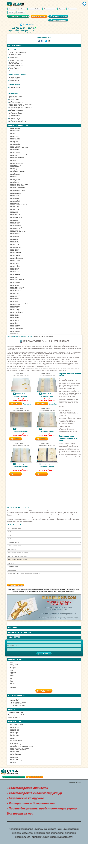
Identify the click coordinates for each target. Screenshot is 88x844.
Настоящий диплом (15, 756)
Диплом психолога (14, 271)
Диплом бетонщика (15, 138)
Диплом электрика (14, 326)
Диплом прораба (14, 269)
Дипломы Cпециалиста (15, 54)
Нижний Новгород (14, 669)
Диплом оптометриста (15, 247)
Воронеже (12, 683)
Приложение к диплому (15, 63)
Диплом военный (14, 150)
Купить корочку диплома (16, 740)
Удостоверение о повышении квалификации (20, 104)
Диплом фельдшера (15, 306)
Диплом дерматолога (15, 165)
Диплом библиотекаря (15, 139)
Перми (11, 681)
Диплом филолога (14, 309)
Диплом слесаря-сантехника (17, 279)
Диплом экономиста (15, 325)
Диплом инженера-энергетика (17, 190)
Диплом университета (15, 754)
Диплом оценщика (14, 250)
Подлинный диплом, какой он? (16, 714)
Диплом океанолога (15, 246)
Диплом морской (14, 239)
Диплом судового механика (17, 287)
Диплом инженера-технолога (17, 189)
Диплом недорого (14, 751)
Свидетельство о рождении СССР (18, 121)
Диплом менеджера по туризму (18, 231)
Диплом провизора (14, 263)
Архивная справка (14, 99)
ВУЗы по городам (39, 16)
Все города (13, 687)
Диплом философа (14, 311)
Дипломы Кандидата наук (16, 65)
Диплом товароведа (15, 295)
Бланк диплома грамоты (15, 97)
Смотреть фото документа (21, 396)
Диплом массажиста (15, 215)
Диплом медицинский (15, 225)
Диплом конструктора (15, 200)
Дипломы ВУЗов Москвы (26, 336)
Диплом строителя (14, 285)
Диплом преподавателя (16, 261)
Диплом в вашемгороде (46, 690)
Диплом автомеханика (15, 128)
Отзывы (11, 12)
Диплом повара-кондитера (16, 258)
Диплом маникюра (14, 212)
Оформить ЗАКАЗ (34, 9)
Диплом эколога (14, 323)
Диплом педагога (14, 253)
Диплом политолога (15, 260)
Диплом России (14, 732)
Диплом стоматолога (15, 284)
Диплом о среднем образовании (18, 745)
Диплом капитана (14, 198)
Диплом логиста (14, 208)
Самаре (12, 675)
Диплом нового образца (16, 737)
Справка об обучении (14, 118)
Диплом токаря (13, 296)
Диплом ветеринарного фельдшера (19, 147)
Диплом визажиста (14, 149)
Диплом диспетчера (15, 174)
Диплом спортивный (15, 282)
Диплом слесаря (14, 277)
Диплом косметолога (15, 201)
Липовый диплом (14, 759)
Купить (17, 403)
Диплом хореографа (15, 315)
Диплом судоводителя (15, 290)
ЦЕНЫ (22, 9)
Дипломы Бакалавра (14, 55)
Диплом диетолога (14, 168)
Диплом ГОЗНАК (14, 738)
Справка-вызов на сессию (16, 116)
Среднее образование (14, 84)
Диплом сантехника (15, 274)
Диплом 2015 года (14, 729)
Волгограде (12, 684)
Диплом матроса (14, 220)
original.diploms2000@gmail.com (21, 31)
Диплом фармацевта (15, 304)
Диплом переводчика (15, 255)
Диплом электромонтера (16, 330)
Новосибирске (13, 665)
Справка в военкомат (14, 115)
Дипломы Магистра (14, 57)
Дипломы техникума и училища (17, 74)
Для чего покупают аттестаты (15, 712)
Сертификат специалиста (16, 102)
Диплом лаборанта (14, 203)
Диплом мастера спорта (16, 217)
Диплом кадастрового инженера (18, 196)
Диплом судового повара (16, 288)
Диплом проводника (15, 265)
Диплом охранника (14, 249)
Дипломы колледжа (14, 80)
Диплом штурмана (14, 322)
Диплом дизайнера (14, 170)
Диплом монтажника (15, 238)
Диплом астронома (14, 136)
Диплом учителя (14, 301)
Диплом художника (14, 317)
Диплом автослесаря (15, 130)
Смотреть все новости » (14, 717)
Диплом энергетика (15, 331)
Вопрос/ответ (71, 9)
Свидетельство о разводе (16, 110)
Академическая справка (15, 96)
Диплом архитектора (15, 135)
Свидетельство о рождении (16, 112)
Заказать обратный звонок (15, 777)
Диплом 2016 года (14, 727)
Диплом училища (13, 78)
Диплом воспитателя (15, 152)
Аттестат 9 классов (14, 89)
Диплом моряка (14, 241)
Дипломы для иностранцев (16, 60)
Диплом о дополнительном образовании (20, 748)
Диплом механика (14, 236)
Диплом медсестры (15, 228)
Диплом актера (13, 133)
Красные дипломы (14, 59)
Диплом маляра (14, 211)
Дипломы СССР (13, 62)
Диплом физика (14, 307)
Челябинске (13, 672)
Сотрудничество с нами (16, 703)
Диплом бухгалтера (15, 144)
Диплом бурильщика (15, 143)
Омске (11, 673)
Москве (11, 662)
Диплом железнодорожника (17, 177)
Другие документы (13, 93)
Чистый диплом (14, 743)
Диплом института (14, 735)
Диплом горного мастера (16, 162)
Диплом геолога (14, 160)
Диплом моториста (14, 242)
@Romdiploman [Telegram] (27, 24)
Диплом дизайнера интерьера (17, 171)
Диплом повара (14, 257)
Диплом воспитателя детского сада (19, 154)
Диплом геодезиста (15, 158)
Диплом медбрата (14, 223)
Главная (9, 336)
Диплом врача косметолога (17, 157)
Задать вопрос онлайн (60, 16)
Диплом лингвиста (14, 206)
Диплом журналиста (15, 179)
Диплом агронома (14, 131)
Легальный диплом (14, 741)
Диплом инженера (14, 182)
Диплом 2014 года (14, 730)
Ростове (12, 677)
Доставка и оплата (49, 9)
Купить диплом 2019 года (16, 724)
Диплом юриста (14, 333)
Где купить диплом (14, 753)
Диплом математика (15, 219)
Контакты (20, 12)
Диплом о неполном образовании (18, 749)
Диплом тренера (14, 299)
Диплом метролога (14, 234)
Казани (11, 670)
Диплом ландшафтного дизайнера (18, 204)
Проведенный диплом (15, 733)
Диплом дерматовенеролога (17, 163)
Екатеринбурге (13, 667)
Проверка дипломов (59, 20)
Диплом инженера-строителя (17, 187)
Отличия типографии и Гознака (18, 702)
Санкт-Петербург (14, 664)
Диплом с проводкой (14, 70)
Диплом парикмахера (15, 252)
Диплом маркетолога (15, 214)
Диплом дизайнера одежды (17, 173)
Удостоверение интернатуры (16, 105)
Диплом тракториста (15, 298)
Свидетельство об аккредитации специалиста (21, 120)
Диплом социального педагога (17, 280)
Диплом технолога (14, 293)
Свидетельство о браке (15, 109)
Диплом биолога (14, 141)
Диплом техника (14, 292)
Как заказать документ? (16, 699)
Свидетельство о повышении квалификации (20, 107)
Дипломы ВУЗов (12, 49)
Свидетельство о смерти (15, 113)
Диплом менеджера (15, 230)
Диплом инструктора (15, 192)
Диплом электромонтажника (17, 328)
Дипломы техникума (14, 77)
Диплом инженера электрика (17, 185)
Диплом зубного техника (16, 181)
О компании (12, 9)
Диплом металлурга (15, 233)
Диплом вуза (13, 762)
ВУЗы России (15, 336)
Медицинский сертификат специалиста (19, 101)
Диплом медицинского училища (18, 227)
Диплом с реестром (14, 68)
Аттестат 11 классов (14, 87)
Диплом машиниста (15, 222)
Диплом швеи (13, 318)
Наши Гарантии (14, 700)
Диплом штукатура (14, 320)
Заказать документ (36, 777)
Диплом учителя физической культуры (19, 303)
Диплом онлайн (14, 757)
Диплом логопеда (14, 209)
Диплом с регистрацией (16, 760)
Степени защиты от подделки (17, 705)
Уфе (11, 678)
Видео (60, 9)
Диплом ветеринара (15, 146)
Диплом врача (13, 155)
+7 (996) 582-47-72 (23, 28)
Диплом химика (14, 314)
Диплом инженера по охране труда (19, 184)
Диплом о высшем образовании (17, 52)
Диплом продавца (14, 268)
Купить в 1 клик (27, 403)
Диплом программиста (15, 266)
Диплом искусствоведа (15, 193)
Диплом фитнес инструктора (17, 312)
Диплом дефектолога (15, 166)
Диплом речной (14, 273)
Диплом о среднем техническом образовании (21, 746)
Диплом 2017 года (14, 726)
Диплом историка (14, 195)
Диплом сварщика (14, 276)
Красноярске (13, 680)
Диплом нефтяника (15, 244)
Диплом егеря (13, 176)
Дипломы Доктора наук (15, 67)
